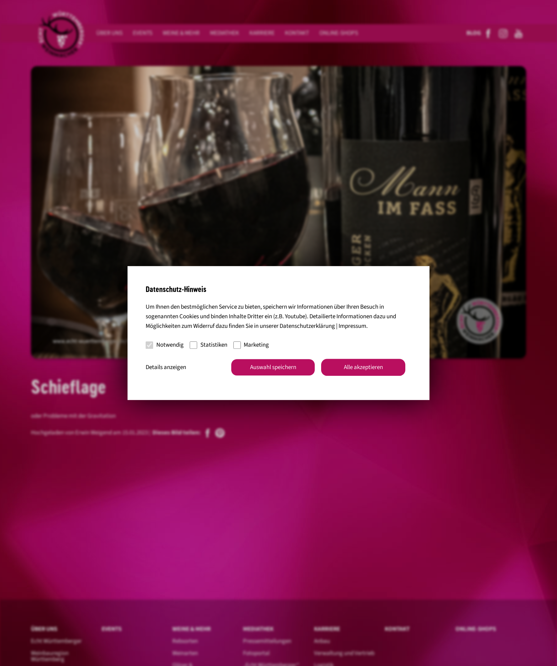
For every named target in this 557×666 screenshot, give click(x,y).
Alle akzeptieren (363, 367)
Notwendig (165, 345)
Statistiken (208, 345)
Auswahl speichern (273, 367)
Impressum (352, 326)
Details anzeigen (166, 367)
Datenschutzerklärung (307, 326)
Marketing (251, 345)
